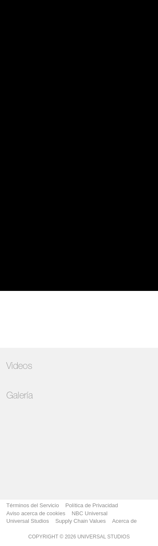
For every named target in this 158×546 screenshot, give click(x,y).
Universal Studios (27, 521)
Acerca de (124, 521)
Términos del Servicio (32, 505)
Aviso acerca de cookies (35, 513)
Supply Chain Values (80, 521)
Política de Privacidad (91, 505)
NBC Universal (89, 513)
